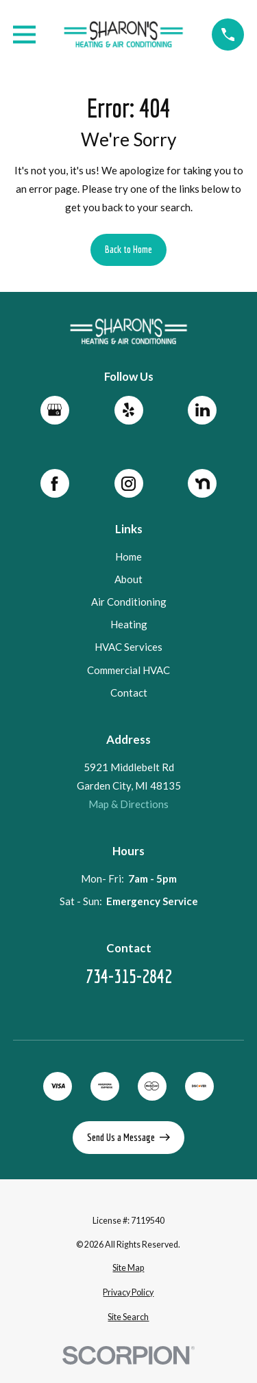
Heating (128, 625)
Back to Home (128, 249)
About (128, 580)
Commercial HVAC (128, 670)
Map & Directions (128, 804)
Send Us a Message (129, 1137)
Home (128, 556)
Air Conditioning (128, 602)
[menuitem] (128, 1268)
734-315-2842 (128, 976)
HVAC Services (128, 647)
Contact (128, 692)
